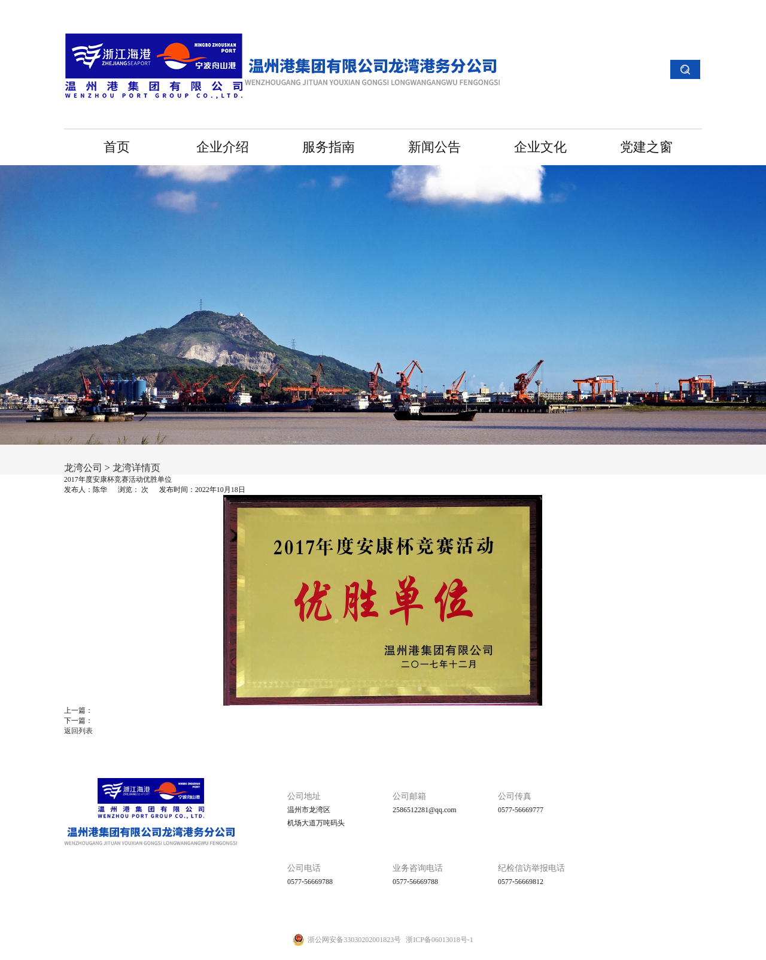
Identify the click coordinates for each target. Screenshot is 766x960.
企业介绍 (222, 146)
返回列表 (78, 731)
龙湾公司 (83, 468)
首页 (117, 146)
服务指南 (328, 146)
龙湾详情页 (136, 468)
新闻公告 (434, 146)
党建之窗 (646, 146)
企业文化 (540, 146)
